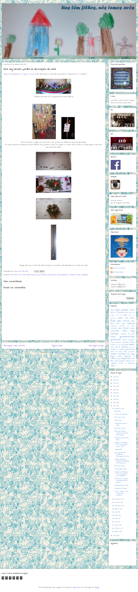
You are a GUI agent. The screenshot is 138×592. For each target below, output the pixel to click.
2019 (114, 390)
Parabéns (124, 347)
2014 (114, 406)
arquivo (131, 312)
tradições (84, 274)
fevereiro (118, 528)
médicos (118, 342)
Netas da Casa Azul (119, 268)
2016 (114, 399)
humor (125, 339)
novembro (118, 499)
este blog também (40, 274)
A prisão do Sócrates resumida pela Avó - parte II (121, 481)
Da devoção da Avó (120, 469)
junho (116, 515)
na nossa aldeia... (128, 344)
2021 (114, 383)
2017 (114, 396)
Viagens (113, 365)
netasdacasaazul (118, 272)
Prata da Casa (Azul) (119, 352)
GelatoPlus (76, 587)
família (113, 336)
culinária (125, 328)
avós (120, 318)
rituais (78, 274)
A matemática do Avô (121, 485)
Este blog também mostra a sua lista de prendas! (121, 433)
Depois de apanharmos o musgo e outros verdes (21, 74)
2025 (115, 377)
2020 (114, 386)
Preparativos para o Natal (120, 424)
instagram (131, 340)
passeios (132, 347)
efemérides (115, 331)
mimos (132, 342)
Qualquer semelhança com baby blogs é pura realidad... (121, 474)
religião (119, 359)
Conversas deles (116, 328)
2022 (115, 380)
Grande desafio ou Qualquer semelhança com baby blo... (121, 461)
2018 (114, 393)
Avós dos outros (120, 321)
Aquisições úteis (123, 312)
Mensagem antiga (96, 345)
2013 (114, 535)
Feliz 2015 (117, 411)
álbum (112, 310)
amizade (131, 310)
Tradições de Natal (120, 488)
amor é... (114, 312)
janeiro (117, 531)
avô (130, 315)
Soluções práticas (125, 361)
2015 (114, 402)
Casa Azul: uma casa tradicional (22, 274)
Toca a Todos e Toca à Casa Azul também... (121, 493)
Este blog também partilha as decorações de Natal (121, 454)
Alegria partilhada (121, 310)
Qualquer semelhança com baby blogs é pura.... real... (121, 445)
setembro (118, 506)
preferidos (131, 352)
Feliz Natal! (117, 420)
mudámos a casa (116, 345)
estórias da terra (127, 334)
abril (116, 522)
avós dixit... (129, 318)
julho (116, 512)
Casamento (114, 326)
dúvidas (132, 328)
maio (116, 518)
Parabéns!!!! (118, 449)
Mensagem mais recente (14, 345)
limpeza (113, 342)
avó (125, 315)
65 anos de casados (121, 414)
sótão (132, 361)
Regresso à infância (69, 274)
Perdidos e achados (118, 349)
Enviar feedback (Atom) (58, 352)
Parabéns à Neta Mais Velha (121, 439)
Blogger (96, 587)
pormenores (51, 274)
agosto (117, 509)
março (117, 525)
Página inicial (56, 345)
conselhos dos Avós (126, 326)
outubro (117, 502)
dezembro (118, 409)
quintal (59, 274)
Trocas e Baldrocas (126, 363)
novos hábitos (115, 347)
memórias (125, 342)
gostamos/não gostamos (122, 338)
